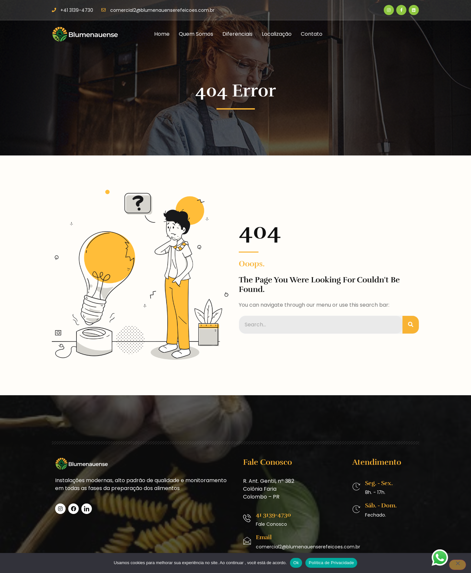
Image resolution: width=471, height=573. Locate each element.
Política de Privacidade (331, 562)
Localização (277, 34)
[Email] (247, 541)
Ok (296, 562)
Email (264, 537)
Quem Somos (196, 34)
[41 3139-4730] (247, 518)
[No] (457, 565)
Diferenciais (237, 34)
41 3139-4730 (273, 514)
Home (162, 34)
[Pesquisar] (410, 325)
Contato (311, 34)
